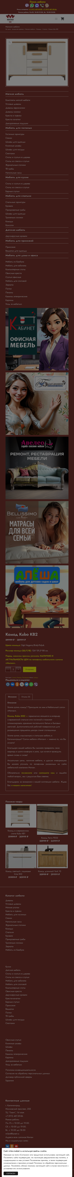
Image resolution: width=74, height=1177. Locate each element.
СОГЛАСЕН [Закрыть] (10, 1173)
